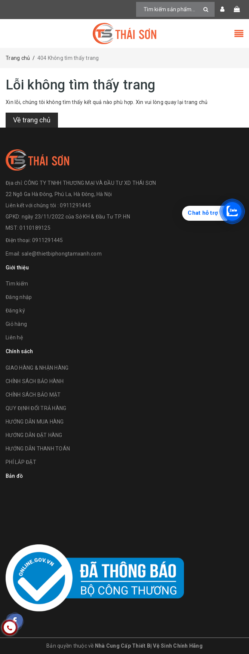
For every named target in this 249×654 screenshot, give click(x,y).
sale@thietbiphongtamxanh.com (62, 254)
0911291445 (47, 240)
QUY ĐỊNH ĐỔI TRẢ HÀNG (36, 408)
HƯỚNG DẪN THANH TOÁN (38, 449)
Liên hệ (14, 337)
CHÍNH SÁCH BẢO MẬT (33, 395)
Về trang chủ (31, 120)
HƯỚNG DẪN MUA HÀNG (35, 422)
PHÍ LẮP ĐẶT (21, 462)
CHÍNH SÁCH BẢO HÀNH (35, 381)
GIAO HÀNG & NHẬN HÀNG (37, 368)
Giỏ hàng (16, 324)
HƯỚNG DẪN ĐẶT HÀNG (34, 435)
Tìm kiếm (17, 284)
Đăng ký (15, 311)
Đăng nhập (19, 297)
